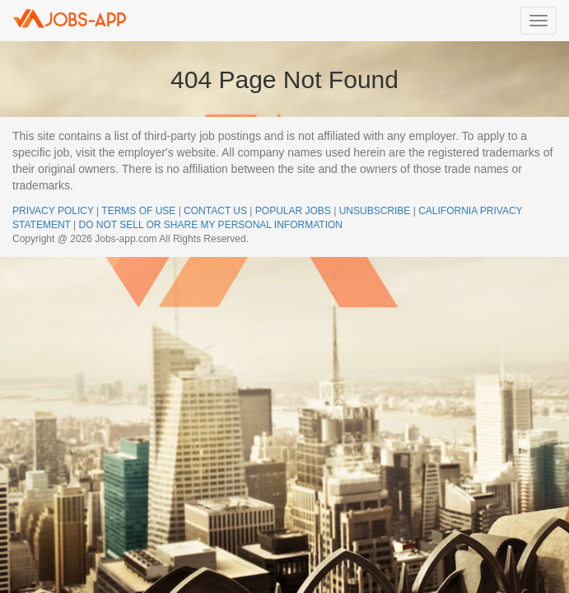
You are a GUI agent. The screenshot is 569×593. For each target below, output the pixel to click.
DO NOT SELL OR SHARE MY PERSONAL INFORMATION (210, 225)
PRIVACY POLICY (53, 211)
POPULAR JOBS (293, 211)
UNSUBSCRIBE (375, 211)
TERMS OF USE (138, 211)
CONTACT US (215, 211)
